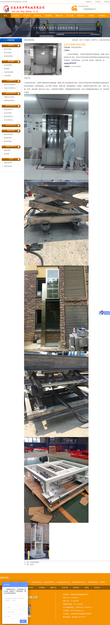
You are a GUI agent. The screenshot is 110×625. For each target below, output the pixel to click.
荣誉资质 (80, 16)
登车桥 (102, 582)
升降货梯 (32, 83)
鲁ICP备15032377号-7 (79, 617)
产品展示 (98, 2)
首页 (5, 16)
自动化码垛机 (34, 562)
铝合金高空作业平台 (63, 582)
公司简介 (16, 16)
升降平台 (95, 40)
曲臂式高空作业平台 (79, 582)
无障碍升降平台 (93, 582)
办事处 (91, 16)
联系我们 (107, 2)
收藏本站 (89, 2)
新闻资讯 (37, 16)
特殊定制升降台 (104, 40)
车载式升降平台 (37, 582)
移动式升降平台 (49, 582)
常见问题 (69, 16)
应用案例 (48, 16)
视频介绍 (59, 16)
